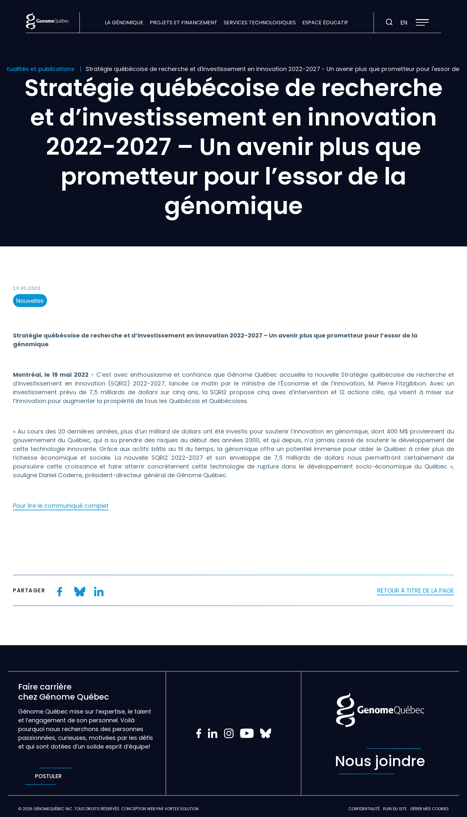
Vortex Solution (181, 808)
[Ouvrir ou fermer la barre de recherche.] (389, 22)
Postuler (48, 776)
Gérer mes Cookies (429, 808)
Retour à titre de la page (415, 590)
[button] (422, 22)
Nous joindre (380, 761)
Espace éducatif (325, 22)
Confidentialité (364, 808)
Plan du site (395, 808)
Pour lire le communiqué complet (61, 506)
